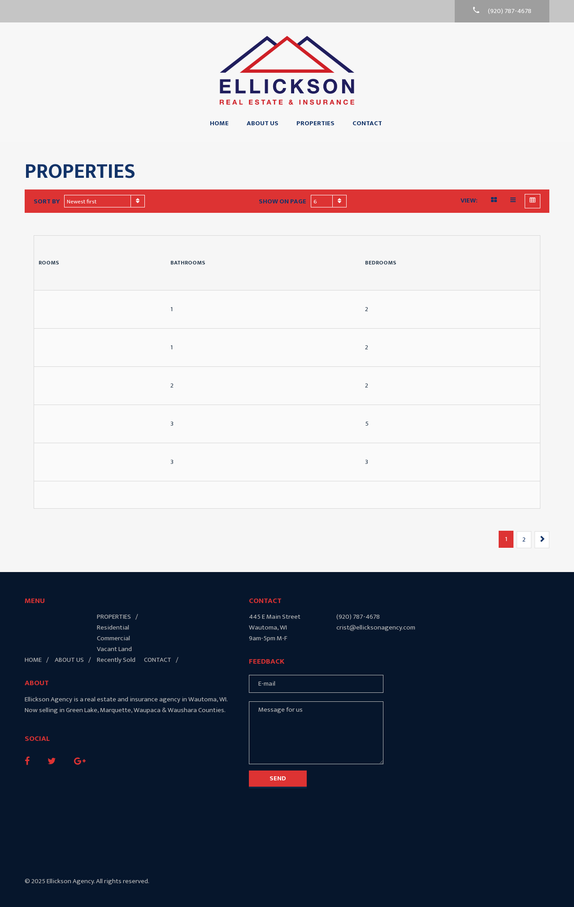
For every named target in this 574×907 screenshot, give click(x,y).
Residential (113, 627)
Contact (367, 123)
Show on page (282, 201)
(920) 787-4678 (358, 617)
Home (219, 123)
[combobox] (104, 201)
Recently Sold (116, 659)
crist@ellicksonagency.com (375, 627)
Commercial (113, 638)
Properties (315, 123)
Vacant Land (114, 649)
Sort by (47, 201)
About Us (262, 123)
